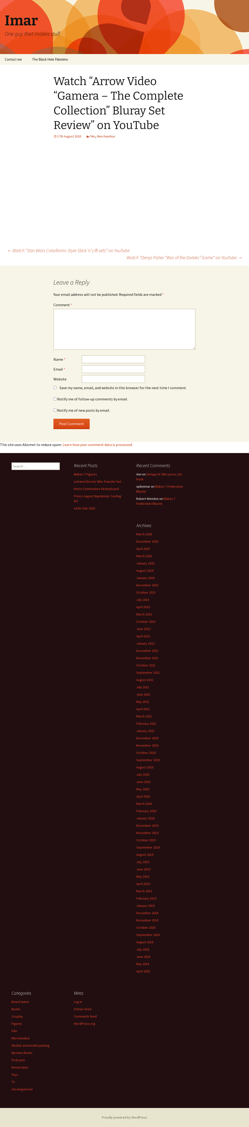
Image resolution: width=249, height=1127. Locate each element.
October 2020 (146, 753)
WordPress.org (84, 1023)
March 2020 (144, 804)
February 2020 (146, 811)
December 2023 (147, 585)
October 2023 (146, 592)
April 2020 (143, 796)
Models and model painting (30, 1045)
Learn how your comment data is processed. (98, 444)
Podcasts (18, 1060)
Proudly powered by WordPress (124, 1117)
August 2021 (144, 680)
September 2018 (148, 935)
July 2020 (142, 774)
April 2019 (143, 884)
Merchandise (106, 136)
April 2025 (143, 549)
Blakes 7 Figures (85, 474)
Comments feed (85, 1016)
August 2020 (144, 767)
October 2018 (146, 927)
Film (92, 136)
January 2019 (145, 906)
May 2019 (142, 876)
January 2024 (145, 578)
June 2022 (143, 629)
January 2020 (145, 818)
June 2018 (143, 957)
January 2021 (145, 731)
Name (59, 359)
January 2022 (145, 643)
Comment (62, 304)
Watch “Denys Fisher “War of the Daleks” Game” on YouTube (184, 257)
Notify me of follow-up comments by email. (92, 399)
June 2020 (143, 782)
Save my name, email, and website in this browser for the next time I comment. (123, 387)
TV (13, 1082)
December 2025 (147, 541)
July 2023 (142, 600)
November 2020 (147, 745)
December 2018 (147, 913)
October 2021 (146, 665)
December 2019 (147, 825)
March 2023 (144, 614)
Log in (78, 1002)
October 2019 (146, 840)
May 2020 (142, 789)
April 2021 (143, 709)
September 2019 (148, 847)
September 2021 (148, 672)
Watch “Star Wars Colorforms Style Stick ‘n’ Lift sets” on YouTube (68, 250)
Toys (15, 1074)
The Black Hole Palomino (50, 59)
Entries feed (82, 1009)
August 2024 (144, 570)
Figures (17, 1023)
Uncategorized (22, 1089)
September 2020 (148, 760)
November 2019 (147, 833)
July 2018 (142, 949)
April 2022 (143, 636)
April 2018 (143, 971)
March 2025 (144, 556)
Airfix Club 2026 (84, 508)
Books (16, 1009)
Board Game (20, 1002)
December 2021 (147, 651)
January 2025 (145, 563)
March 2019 (144, 891)
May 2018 (142, 964)
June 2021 (143, 694)
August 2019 (144, 855)
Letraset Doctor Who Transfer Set (97, 481)
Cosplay (17, 1016)
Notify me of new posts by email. (83, 410)
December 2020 (147, 738)
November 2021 (147, 658)
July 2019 (142, 862)
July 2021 (142, 687)
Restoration (20, 1067)
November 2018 (147, 920)
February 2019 (146, 898)
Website (60, 379)
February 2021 (146, 723)
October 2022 (146, 621)
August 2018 (144, 942)
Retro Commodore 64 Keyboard (96, 489)
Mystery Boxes (22, 1053)
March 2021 (144, 716)
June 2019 (143, 869)
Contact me (13, 59)
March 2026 (144, 534)
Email (59, 369)
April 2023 (143, 607)
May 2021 (142, 702)
